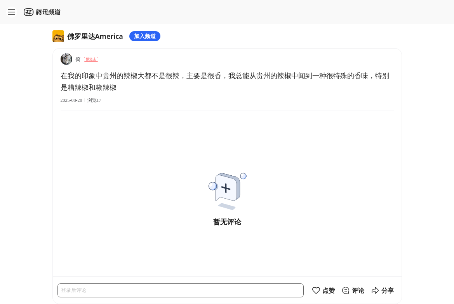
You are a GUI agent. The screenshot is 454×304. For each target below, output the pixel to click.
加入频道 (145, 36)
